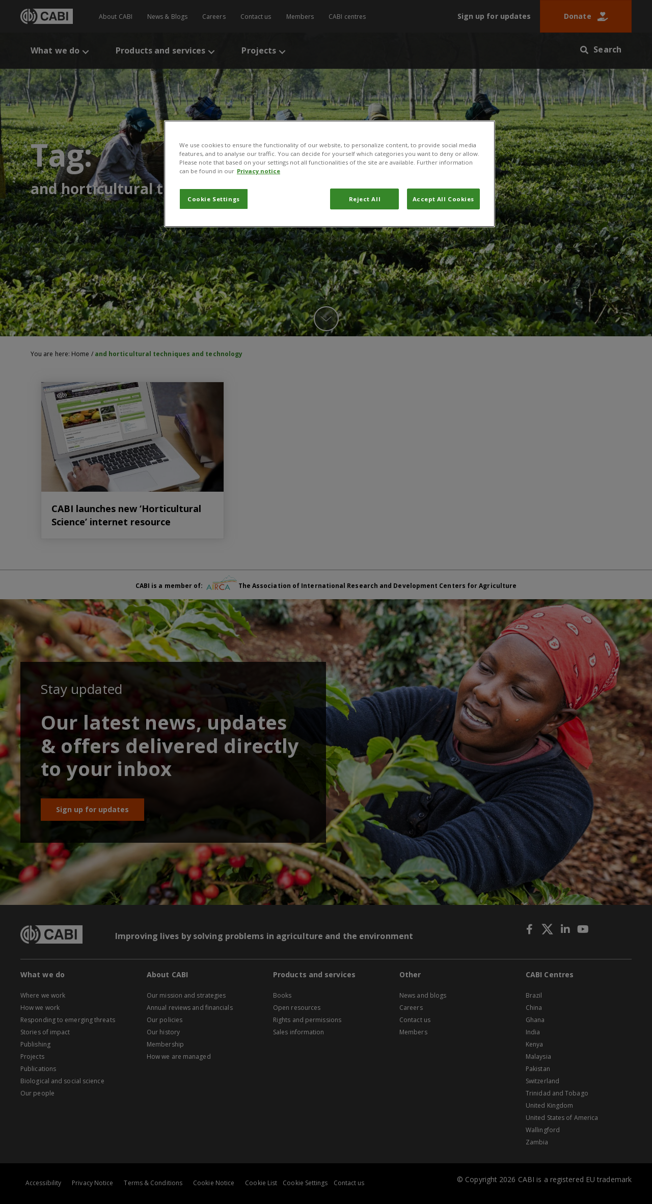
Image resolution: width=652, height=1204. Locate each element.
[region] (329, 173)
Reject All (365, 199)
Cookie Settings (213, 199)
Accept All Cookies (443, 199)
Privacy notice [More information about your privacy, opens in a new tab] (258, 171)
